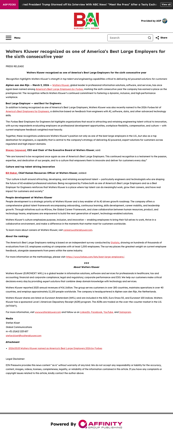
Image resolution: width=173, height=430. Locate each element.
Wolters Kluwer (60, 85)
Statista (115, 242)
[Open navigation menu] (13, 38)
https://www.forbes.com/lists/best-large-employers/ (95, 256)
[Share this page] (161, 38)
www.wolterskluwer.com (48, 312)
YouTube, (108, 312)
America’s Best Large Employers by (59, 89)
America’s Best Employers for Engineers (27, 111)
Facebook (96, 312)
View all (166, 4)
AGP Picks (9, 4)
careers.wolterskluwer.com (77, 230)
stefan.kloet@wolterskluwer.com (23, 335)
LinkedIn (85, 312)
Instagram (125, 312)
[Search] (127, 38)
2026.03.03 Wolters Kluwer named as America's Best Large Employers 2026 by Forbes (55, 348)
